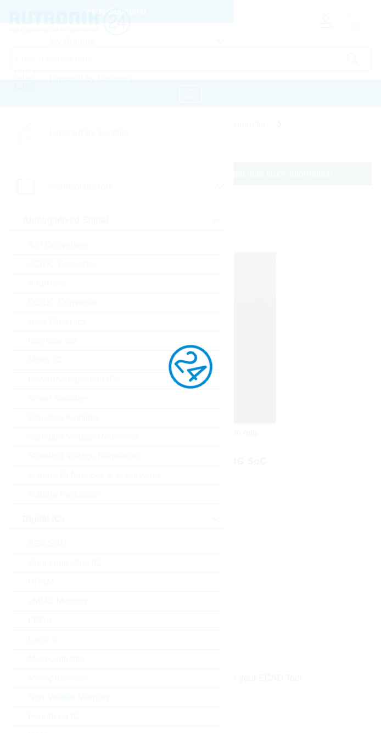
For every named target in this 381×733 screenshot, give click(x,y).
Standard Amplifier (64, 417)
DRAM (41, 582)
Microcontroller (57, 658)
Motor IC (44, 360)
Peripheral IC (53, 716)
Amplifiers (47, 283)
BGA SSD (47, 543)
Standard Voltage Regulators (84, 456)
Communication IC (64, 562)
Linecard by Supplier (89, 132)
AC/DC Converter (62, 264)
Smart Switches (58, 398)
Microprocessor (58, 678)
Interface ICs (53, 340)
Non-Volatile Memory (69, 697)
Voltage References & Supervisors (95, 475)
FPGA (40, 620)
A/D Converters (58, 244)
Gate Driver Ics (57, 321)
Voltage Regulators (65, 494)
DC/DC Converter (62, 302)
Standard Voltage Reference (83, 436)
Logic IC (44, 639)
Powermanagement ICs (74, 379)
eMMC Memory (58, 601)
